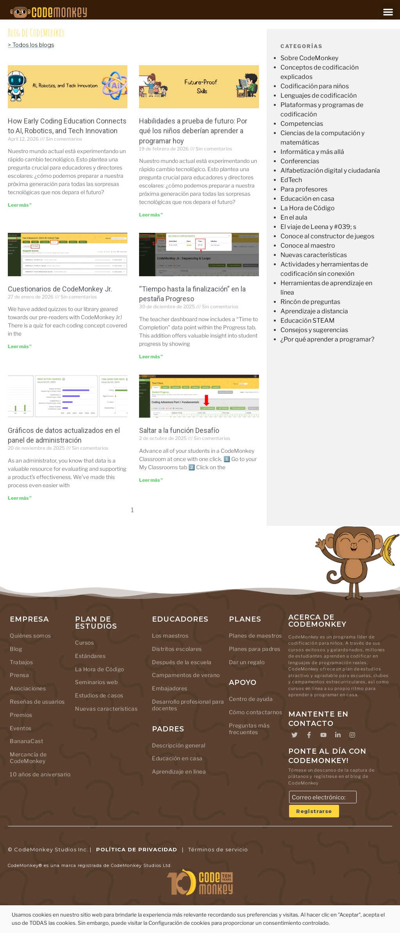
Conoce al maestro (307, 245)
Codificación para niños (314, 86)
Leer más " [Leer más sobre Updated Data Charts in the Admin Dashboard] (20, 498)
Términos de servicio (218, 849)
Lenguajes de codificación (318, 95)
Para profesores (303, 189)
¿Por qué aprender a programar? (327, 339)
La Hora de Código (307, 208)
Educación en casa (307, 198)
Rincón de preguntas (310, 302)
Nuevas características (313, 255)
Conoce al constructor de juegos (327, 236)
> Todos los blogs (31, 44)
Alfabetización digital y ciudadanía (330, 170)
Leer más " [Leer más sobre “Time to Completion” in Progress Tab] (151, 356)
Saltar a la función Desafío (179, 430)
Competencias (301, 123)
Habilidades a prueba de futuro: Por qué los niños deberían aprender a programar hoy (193, 131)
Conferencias (299, 161)
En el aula (293, 217)
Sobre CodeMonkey (309, 58)
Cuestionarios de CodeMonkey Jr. (60, 289)
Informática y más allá (312, 152)
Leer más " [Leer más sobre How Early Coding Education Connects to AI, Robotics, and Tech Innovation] (20, 205)
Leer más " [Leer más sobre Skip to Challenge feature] (151, 480)
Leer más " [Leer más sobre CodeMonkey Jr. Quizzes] (20, 346)
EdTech (291, 180)
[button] (388, 12)
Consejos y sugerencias (314, 330)
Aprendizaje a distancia (314, 311)
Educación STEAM (307, 320)
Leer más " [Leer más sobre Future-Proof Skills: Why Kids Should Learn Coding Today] (151, 215)
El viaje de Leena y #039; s (318, 227)
